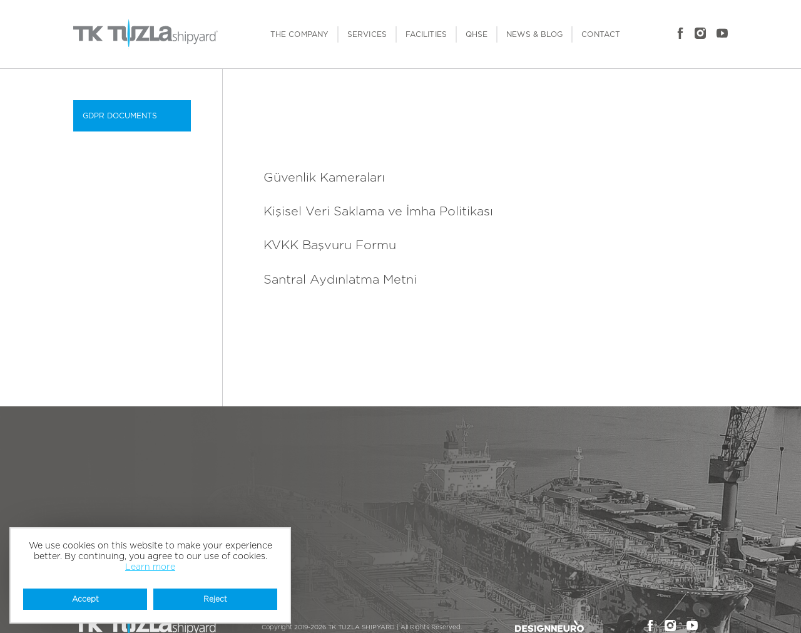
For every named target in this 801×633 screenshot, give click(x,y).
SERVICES (367, 34)
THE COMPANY (299, 34)
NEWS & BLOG (534, 34)
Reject (215, 599)
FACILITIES (426, 34)
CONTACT (600, 34)
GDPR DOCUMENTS (120, 116)
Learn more (150, 567)
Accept (85, 599)
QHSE (476, 34)
